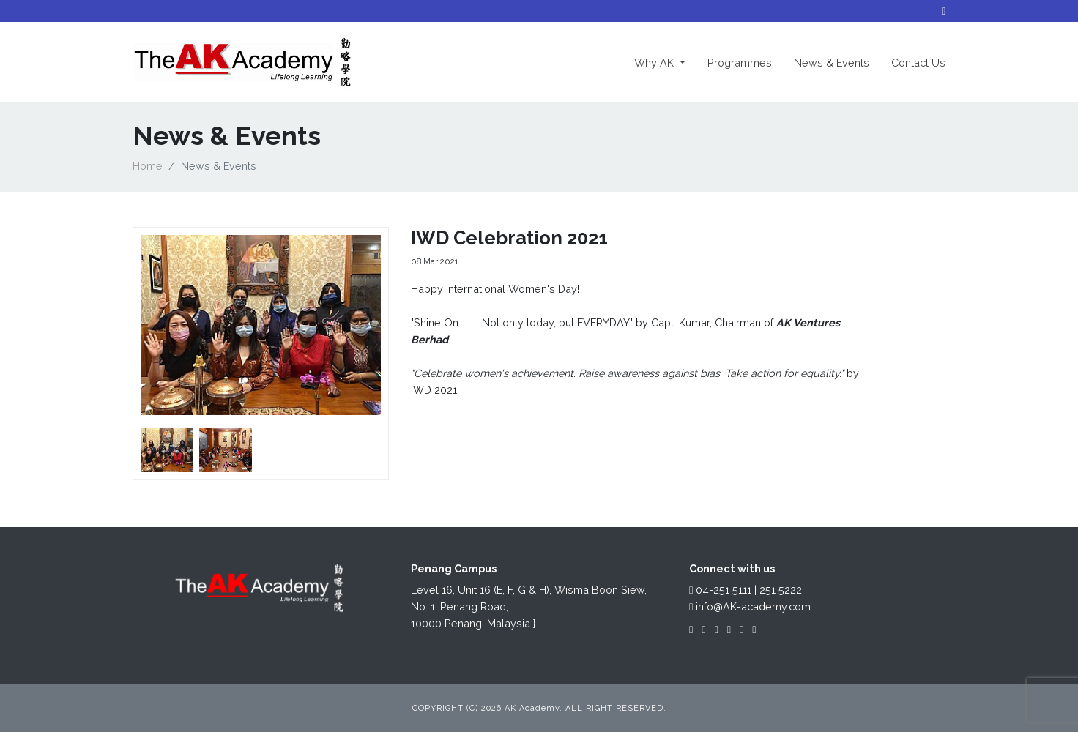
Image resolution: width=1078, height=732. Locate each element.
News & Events (831, 62)
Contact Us (918, 62)
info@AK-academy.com (750, 606)
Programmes (739, 62)
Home (148, 166)
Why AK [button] (665, 61)
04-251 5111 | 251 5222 (745, 589)
